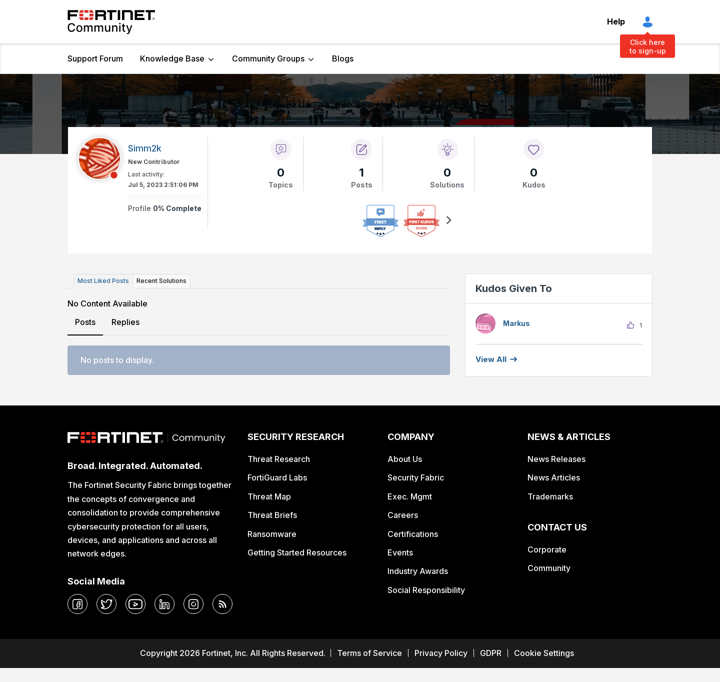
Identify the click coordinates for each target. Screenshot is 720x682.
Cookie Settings (544, 653)
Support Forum (95, 59)
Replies (126, 322)
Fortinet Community (111, 22)
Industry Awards (418, 571)
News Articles (554, 477)
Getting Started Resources (297, 553)
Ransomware (272, 534)
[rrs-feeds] (222, 604)
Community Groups (268, 59)
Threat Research (279, 459)
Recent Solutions (161, 280)
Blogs (343, 59)
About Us (405, 459)
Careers (403, 515)
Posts (85, 322)
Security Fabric (416, 477)
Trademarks (550, 497)
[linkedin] (164, 604)
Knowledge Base (172, 59)
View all (491, 359)
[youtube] (136, 604)
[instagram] (194, 604)
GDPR (491, 653)
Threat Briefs (272, 515)
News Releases (557, 459)
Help (616, 21)
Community (549, 568)
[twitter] (106, 604)
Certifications (413, 534)
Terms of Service (369, 653)
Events (400, 553)
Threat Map (269, 497)
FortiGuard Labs (277, 477)
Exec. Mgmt (410, 497)
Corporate (547, 549)
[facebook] (78, 604)
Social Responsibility (426, 590)
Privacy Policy (441, 653)
